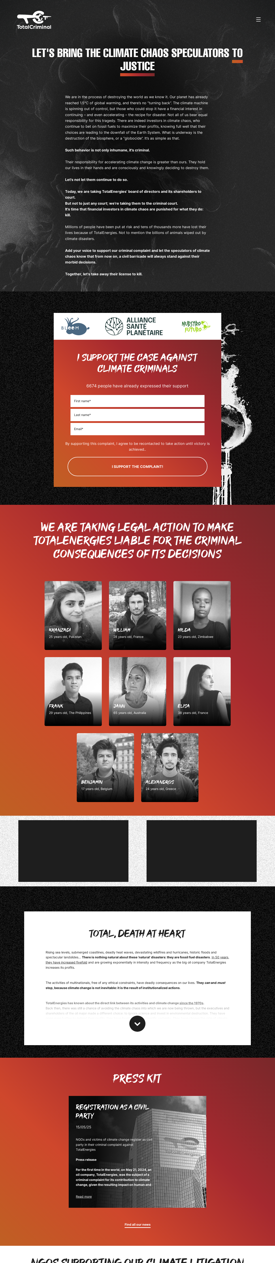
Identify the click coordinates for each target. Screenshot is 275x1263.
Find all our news (137, 1225)
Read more (84, 1196)
